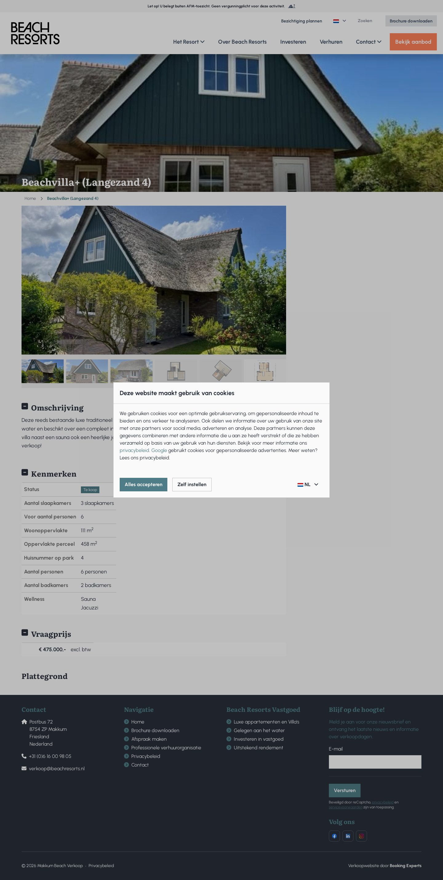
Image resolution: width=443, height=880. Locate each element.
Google (159, 450)
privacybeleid (134, 450)
